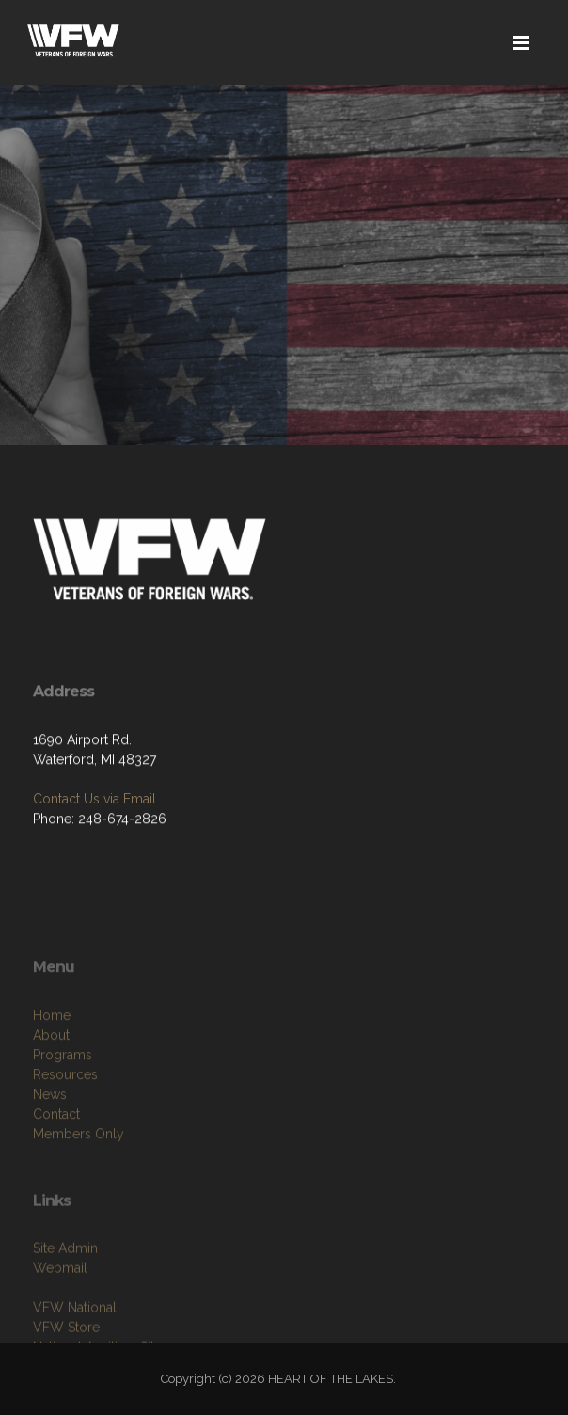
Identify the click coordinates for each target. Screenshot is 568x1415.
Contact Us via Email (94, 799)
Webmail (60, 1296)
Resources (65, 1109)
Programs (62, 1089)
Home (52, 1049)
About (51, 1069)
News (50, 1129)
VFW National (75, 1335)
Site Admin (65, 1276)
